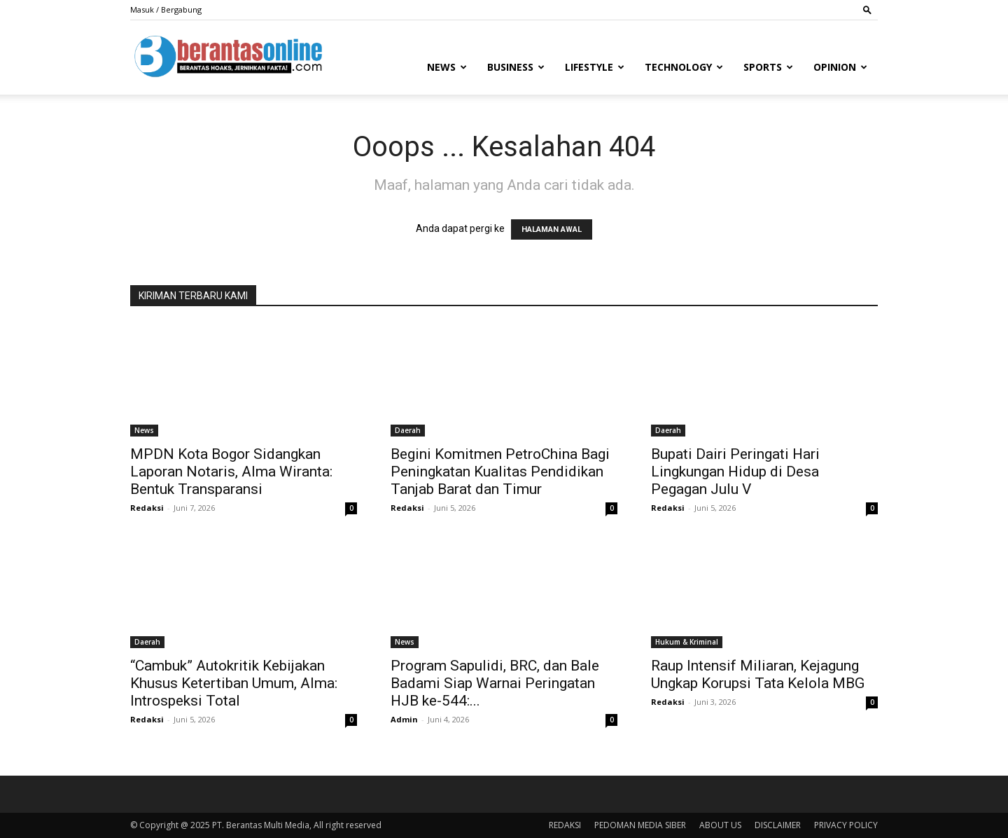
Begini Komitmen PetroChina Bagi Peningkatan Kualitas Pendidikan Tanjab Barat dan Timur (500, 471)
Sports (768, 67)
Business (516, 67)
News (447, 67)
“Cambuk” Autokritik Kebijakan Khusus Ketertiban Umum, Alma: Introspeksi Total (233, 683)
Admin (404, 719)
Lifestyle (594, 67)
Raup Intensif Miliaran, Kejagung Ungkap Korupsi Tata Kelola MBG (757, 674)
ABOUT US (720, 825)
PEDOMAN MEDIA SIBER (640, 825)
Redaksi (147, 507)
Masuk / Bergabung (166, 9)
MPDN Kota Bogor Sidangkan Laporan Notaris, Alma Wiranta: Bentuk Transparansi (231, 471)
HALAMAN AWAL (552, 229)
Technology (684, 67)
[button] (867, 9)
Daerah (408, 430)
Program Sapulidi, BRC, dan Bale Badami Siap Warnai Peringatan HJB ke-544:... (495, 683)
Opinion (840, 67)
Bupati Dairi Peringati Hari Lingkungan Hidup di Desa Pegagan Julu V (735, 471)
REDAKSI (565, 825)
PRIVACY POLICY (846, 825)
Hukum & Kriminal (686, 642)
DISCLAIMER (778, 825)
